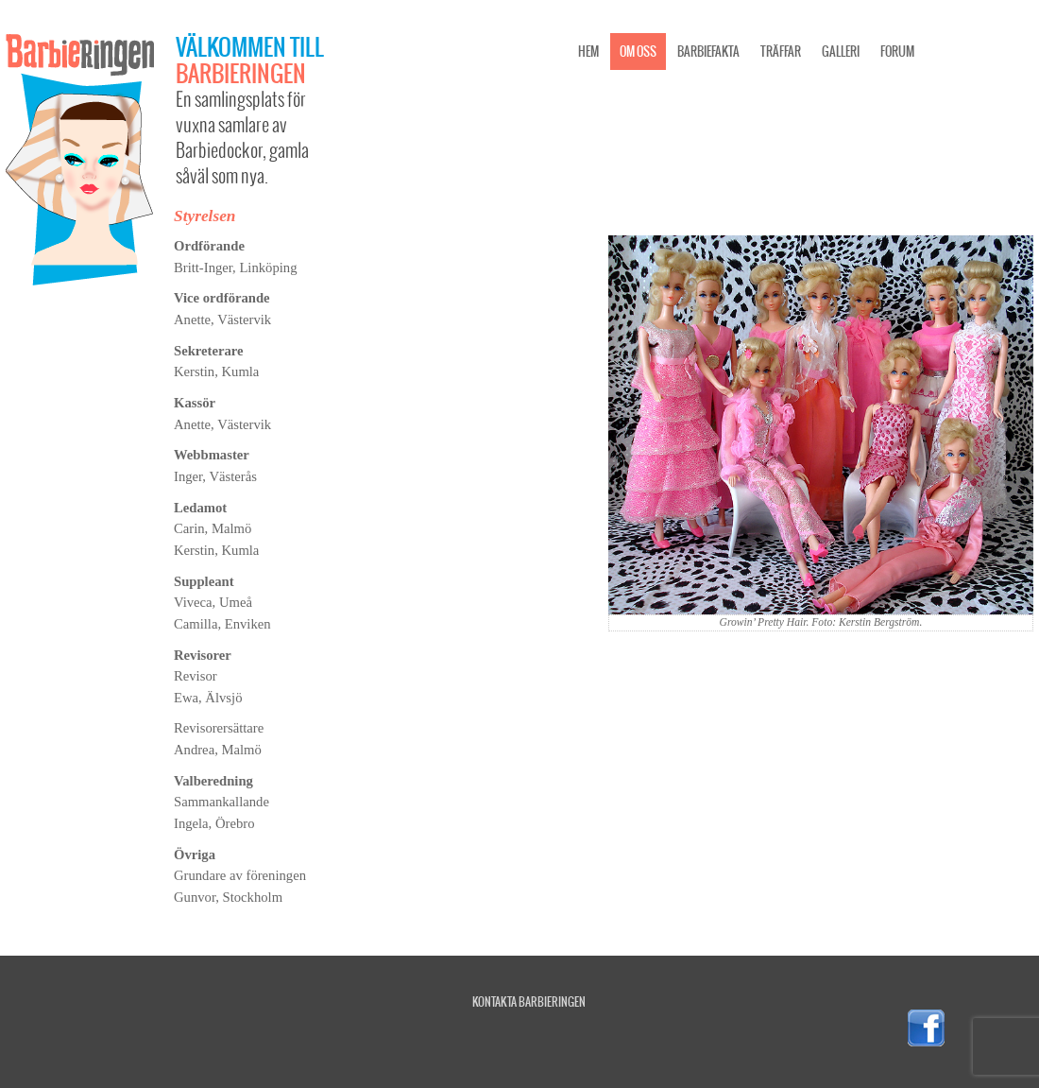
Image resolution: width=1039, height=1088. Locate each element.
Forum (897, 51)
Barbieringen (241, 73)
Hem (588, 51)
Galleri (841, 51)
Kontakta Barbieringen (529, 1001)
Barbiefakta (708, 51)
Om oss (638, 51)
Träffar (780, 51)
